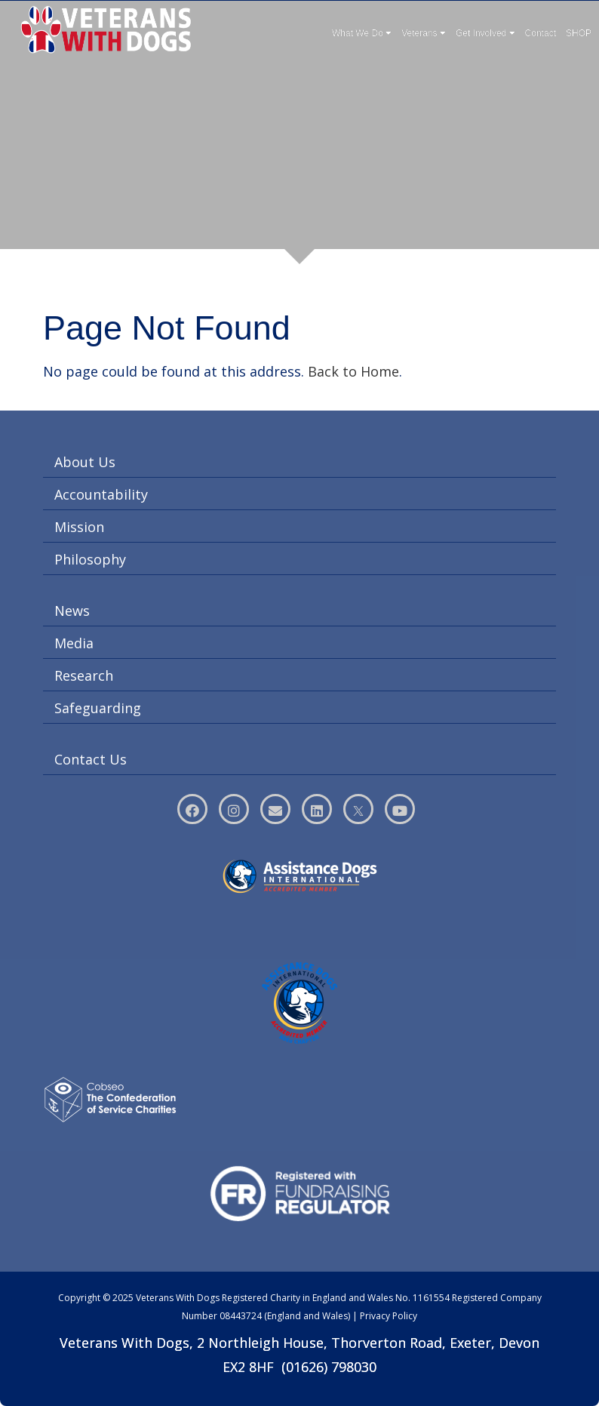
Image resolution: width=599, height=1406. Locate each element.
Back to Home (353, 371)
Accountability (101, 494)
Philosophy (90, 559)
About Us (84, 462)
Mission (79, 527)
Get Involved (485, 33)
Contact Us (90, 759)
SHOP (578, 33)
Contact (540, 33)
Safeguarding (97, 708)
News (72, 610)
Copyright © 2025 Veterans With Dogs (139, 1297)
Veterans (423, 33)
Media (74, 643)
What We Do (362, 33)
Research (83, 675)
